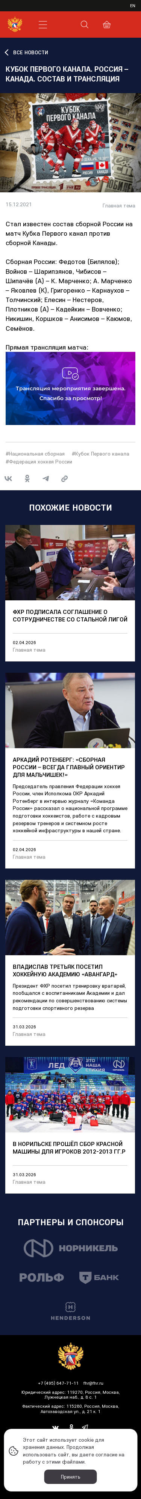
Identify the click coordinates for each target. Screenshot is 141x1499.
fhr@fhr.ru (93, 1383)
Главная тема (119, 206)
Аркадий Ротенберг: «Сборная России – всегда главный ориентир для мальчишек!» (69, 767)
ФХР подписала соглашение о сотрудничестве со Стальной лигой (70, 615)
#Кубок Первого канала (100, 453)
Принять (70, 1476)
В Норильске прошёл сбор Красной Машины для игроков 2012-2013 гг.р (69, 1147)
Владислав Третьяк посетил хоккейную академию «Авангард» (65, 970)
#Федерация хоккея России (39, 461)
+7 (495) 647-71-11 (58, 1383)
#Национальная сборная (35, 453)
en (132, 5)
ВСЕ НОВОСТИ (30, 52)
